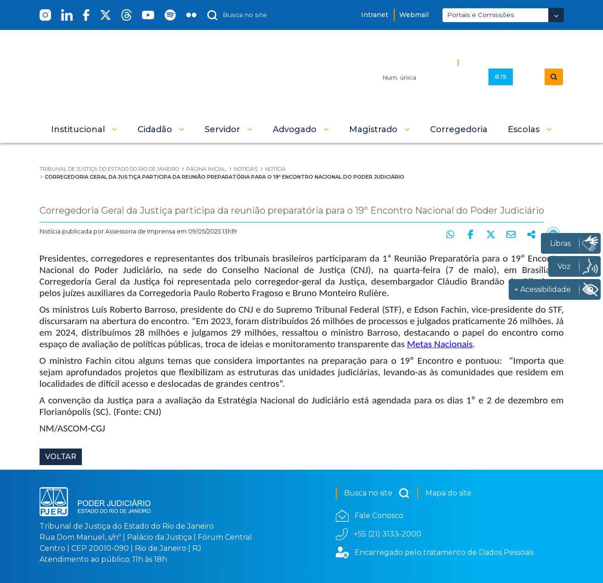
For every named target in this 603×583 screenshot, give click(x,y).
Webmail (414, 14)
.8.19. (501, 76)
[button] (84, 129)
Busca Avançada (493, 62)
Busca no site (377, 493)
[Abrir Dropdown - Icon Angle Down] (556, 15)
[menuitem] (459, 129)
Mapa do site (448, 493)
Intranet (374, 14)
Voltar (60, 456)
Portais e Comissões (480, 14)
